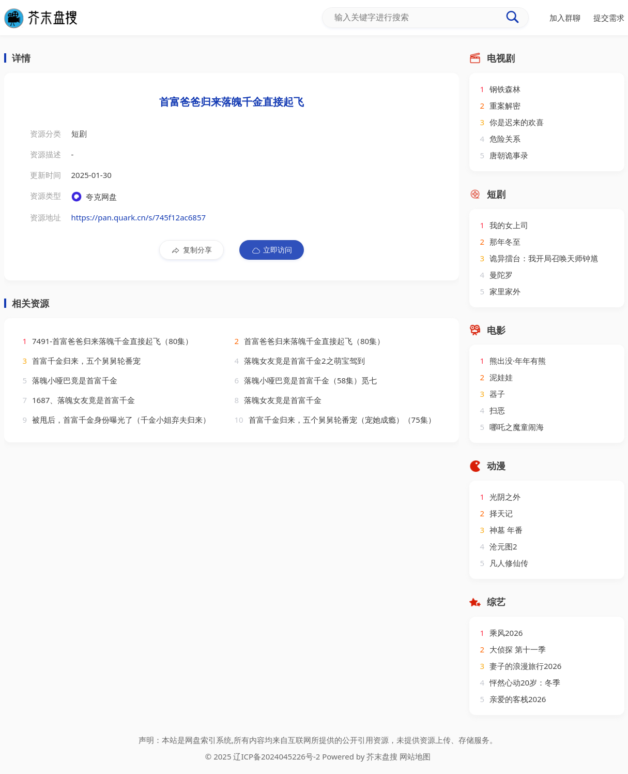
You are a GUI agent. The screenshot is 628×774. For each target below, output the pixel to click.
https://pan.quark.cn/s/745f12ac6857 (138, 217)
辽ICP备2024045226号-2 (276, 756)
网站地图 (415, 756)
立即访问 (271, 250)
